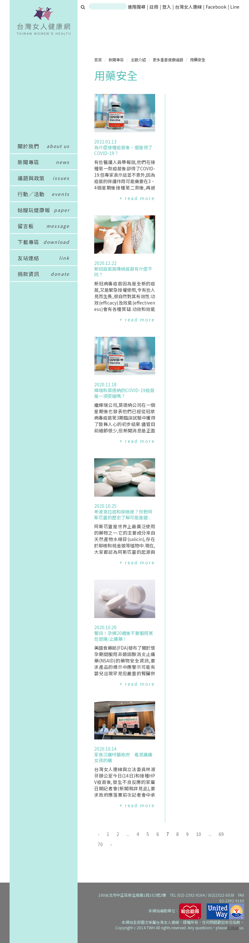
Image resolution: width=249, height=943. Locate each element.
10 (198, 834)
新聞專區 (116, 59)
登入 (167, 7)
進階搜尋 (137, 7)
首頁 (98, 59)
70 (100, 844)
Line (234, 7)
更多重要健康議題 (168, 59)
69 (221, 834)
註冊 (154, 7)
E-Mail (233, 927)
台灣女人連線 (188, 7)
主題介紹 (138, 59)
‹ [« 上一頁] (98, 834)
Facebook (216, 7)
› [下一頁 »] (110, 844)
